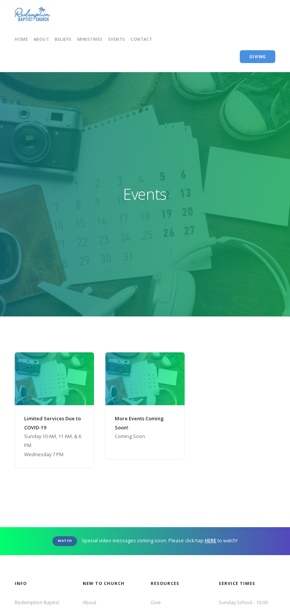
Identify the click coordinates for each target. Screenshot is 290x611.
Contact (142, 39)
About (89, 602)
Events (116, 39)
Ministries (90, 39)
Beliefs (63, 39)
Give (156, 602)
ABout (41, 39)
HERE (210, 540)
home (21, 39)
